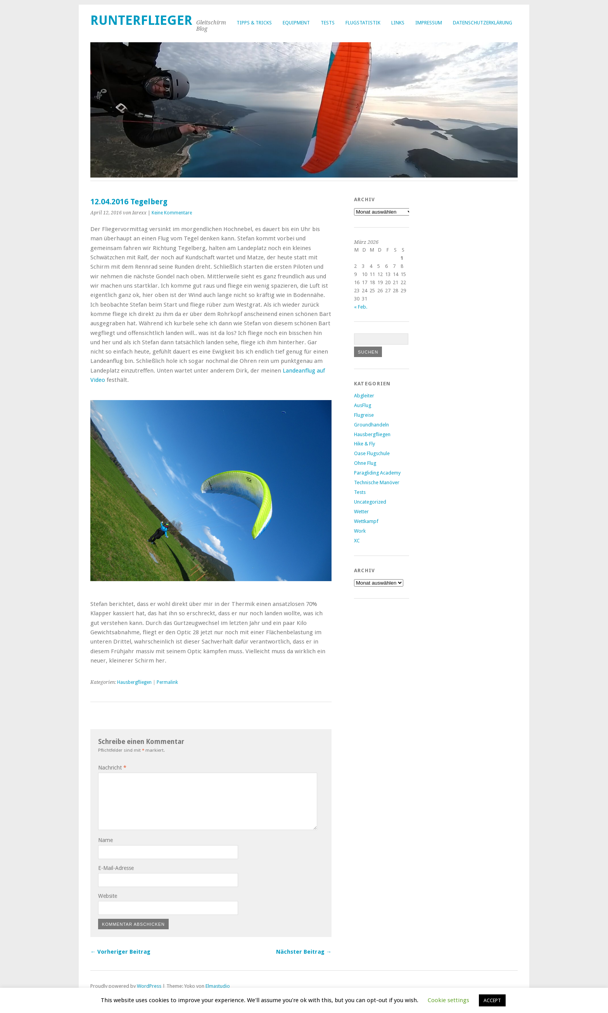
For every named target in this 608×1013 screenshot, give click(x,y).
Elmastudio (218, 986)
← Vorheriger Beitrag (120, 952)
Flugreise (364, 415)
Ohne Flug (365, 463)
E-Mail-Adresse (116, 868)
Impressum (428, 23)
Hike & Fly (364, 444)
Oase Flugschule (372, 453)
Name (105, 840)
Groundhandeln (371, 425)
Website (107, 896)
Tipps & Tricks (254, 23)
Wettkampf (366, 521)
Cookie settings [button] (448, 1000)
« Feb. (360, 307)
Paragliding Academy (377, 473)
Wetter (361, 511)
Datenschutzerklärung (482, 23)
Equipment (296, 23)
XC (357, 541)
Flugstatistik (362, 23)
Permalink (167, 682)
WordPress (149, 986)
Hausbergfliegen (134, 682)
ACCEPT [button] (492, 1000)
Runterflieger (141, 20)
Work (360, 531)
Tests (328, 23)
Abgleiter (364, 396)
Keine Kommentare (172, 213)
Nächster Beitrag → (304, 952)
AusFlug (362, 405)
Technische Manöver (376, 482)
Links (397, 23)
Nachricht (112, 767)
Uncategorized (370, 502)
